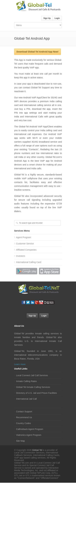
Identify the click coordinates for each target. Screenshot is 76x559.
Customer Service (25, 243)
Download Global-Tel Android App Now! (38, 51)
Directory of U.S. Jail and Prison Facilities (36, 393)
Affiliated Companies (26, 249)
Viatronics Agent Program (28, 435)
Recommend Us (24, 417)
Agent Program (23, 237)
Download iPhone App (49, 271)
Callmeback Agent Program (29, 429)
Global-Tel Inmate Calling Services (33, 387)
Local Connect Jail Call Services (32, 375)
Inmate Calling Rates (26, 381)
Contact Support (24, 411)
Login (57, 18)
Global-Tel (37, 450)
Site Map (20, 441)
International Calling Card (28, 262)
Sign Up (47, 18)
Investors (20, 256)
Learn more (20, 364)
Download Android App (27, 271)
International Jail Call (26, 399)
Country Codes (23, 423)
